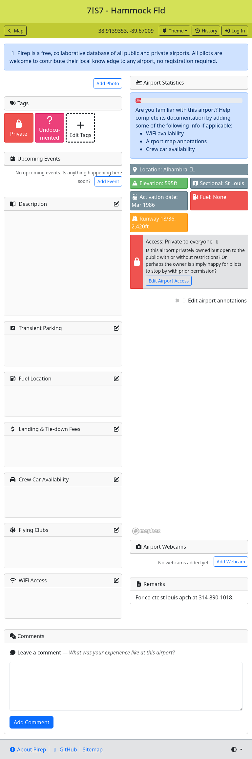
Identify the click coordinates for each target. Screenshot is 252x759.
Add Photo (107, 83)
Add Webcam (231, 561)
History (206, 31)
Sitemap (93, 749)
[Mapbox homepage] (146, 531)
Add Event (108, 181)
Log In (234, 31)
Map (15, 31)
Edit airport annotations (217, 300)
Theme (173, 31)
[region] (189, 420)
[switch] (180, 300)
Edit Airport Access (169, 281)
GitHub (64, 749)
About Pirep (27, 749)
